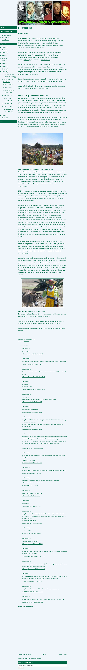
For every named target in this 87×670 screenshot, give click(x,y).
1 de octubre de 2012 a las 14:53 (32, 581)
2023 (3, 47)
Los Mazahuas (25, 28)
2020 (3, 52)
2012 (3, 69)
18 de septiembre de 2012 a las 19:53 (33, 569)
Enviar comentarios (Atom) (34, 658)
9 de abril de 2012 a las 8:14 (30, 485)
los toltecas (5, 40)
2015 (3, 63)
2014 (3, 66)
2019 (3, 55)
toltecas (26, 60)
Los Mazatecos (7, 84)
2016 (3, 61)
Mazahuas (26, 341)
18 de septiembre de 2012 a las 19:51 (33, 556)
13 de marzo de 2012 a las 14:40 (32, 463)
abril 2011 (7, 103)
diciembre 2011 (8, 74)
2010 (3, 115)
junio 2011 (7, 98)
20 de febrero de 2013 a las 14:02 (32, 602)
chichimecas (45, 60)
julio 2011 (7, 95)
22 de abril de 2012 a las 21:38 (31, 506)
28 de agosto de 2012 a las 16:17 (32, 544)
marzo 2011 (7, 106)
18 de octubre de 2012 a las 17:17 (32, 591)
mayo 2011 (7, 101)
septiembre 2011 (9, 77)
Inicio (44, 654)
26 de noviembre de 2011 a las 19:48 (33, 377)
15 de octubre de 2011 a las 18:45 (32, 354)
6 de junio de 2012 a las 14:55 (31, 533)
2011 (3, 72)
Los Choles (6, 82)
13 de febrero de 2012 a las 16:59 (32, 448)
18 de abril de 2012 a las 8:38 (31, 496)
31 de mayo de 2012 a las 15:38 (32, 523)
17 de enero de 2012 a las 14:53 (32, 402)
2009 (3, 118)
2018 (3, 58)
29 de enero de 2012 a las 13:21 (32, 412)
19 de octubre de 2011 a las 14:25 (32, 364)
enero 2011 (7, 112)
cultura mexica (6, 35)
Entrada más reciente (24, 654)
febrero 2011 (7, 109)
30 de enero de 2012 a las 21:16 (32, 429)
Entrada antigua (62, 654)
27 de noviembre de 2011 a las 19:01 (33, 389)
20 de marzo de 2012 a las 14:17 (32, 473)
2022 (3, 50)
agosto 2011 (7, 79)
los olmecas (5, 37)
